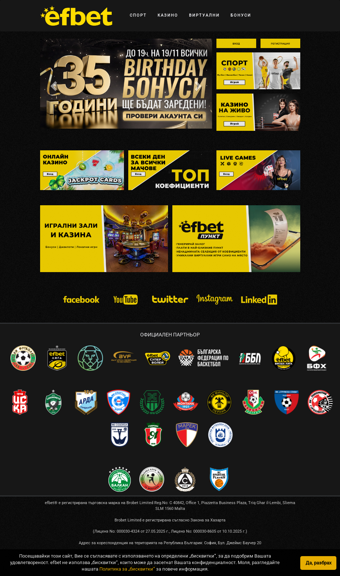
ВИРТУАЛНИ (204, 15)
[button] (53, 84)
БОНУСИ (241, 15)
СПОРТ (138, 15)
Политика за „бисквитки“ (127, 569)
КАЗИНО (168, 15)
